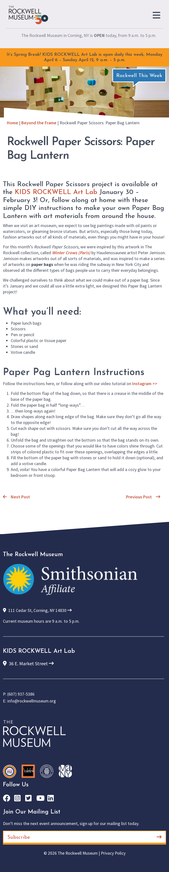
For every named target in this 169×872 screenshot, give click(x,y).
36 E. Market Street (28, 663)
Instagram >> (144, 383)
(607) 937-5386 (20, 694)
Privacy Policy (113, 853)
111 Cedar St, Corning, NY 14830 (37, 610)
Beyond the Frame (38, 123)
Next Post (16, 497)
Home (12, 123)
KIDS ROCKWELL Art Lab (56, 192)
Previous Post (143, 497)
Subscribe (84, 837)
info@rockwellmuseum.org (31, 701)
